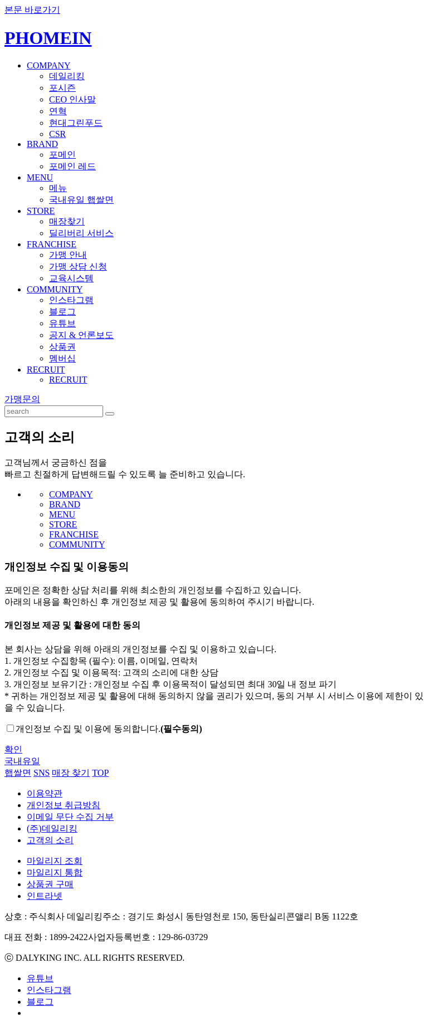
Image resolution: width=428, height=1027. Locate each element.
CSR (57, 134)
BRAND (42, 144)
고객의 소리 (50, 840)
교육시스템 (71, 278)
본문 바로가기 (32, 9)
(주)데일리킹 (52, 828)
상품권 (62, 346)
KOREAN (373, 30)
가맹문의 (22, 399)
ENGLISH (408, 30)
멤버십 (62, 358)
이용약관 (44, 793)
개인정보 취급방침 (63, 805)
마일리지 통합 (54, 872)
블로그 (62, 311)
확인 (13, 749)
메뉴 (58, 188)
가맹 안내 (68, 255)
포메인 (62, 154)
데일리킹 (67, 76)
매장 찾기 (71, 772)
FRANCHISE (51, 244)
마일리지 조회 (54, 860)
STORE (41, 211)
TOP (100, 772)
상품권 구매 (50, 884)
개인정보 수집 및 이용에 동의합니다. (109, 728)
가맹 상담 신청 (78, 266)
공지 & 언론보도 (81, 335)
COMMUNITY (54, 289)
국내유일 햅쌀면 (81, 199)
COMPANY (49, 65)
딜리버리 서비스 (81, 233)
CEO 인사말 (72, 99)
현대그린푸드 (76, 123)
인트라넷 (44, 896)
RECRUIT (46, 369)
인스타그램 (71, 300)
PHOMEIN (47, 38)
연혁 (58, 111)
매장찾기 (67, 221)
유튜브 (62, 323)
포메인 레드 (72, 166)
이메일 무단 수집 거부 (70, 816)
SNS (41, 772)
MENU (40, 177)
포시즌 (62, 87)
